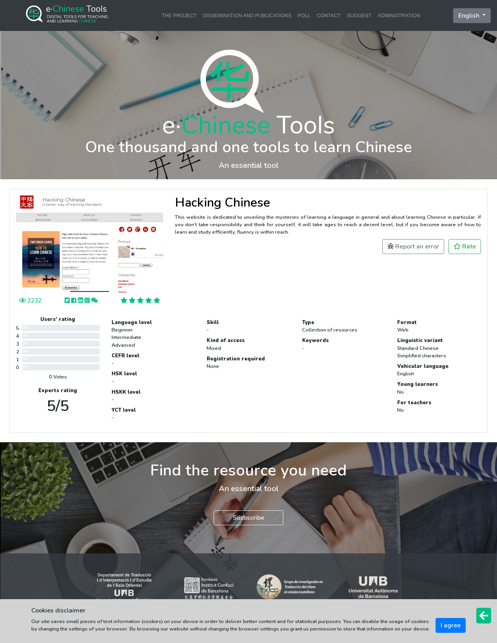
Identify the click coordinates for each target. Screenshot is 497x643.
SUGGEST (359, 15)
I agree (451, 625)
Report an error (413, 246)
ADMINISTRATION (399, 15)
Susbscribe (248, 517)
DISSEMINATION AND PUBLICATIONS (247, 15)
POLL (304, 15)
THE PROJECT (179, 15)
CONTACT (329, 15)
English (469, 15)
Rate (465, 246)
